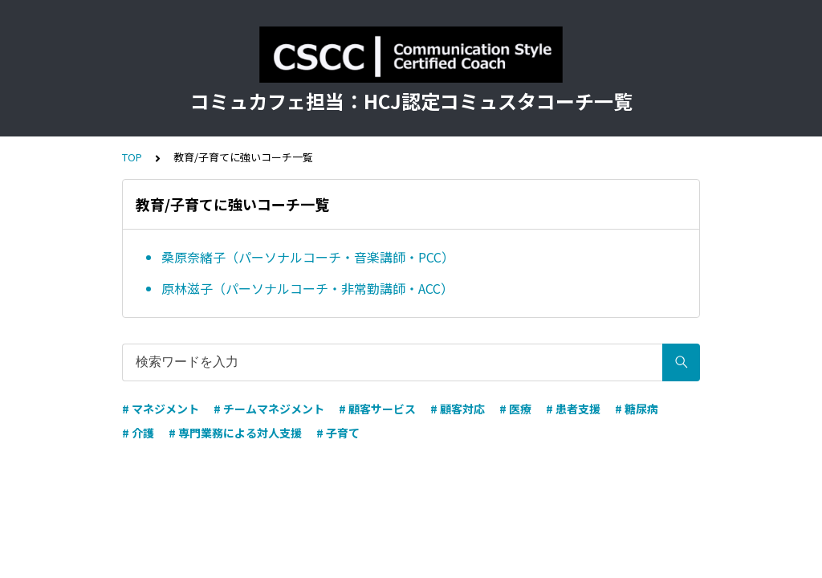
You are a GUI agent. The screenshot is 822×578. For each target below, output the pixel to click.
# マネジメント (160, 409)
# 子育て (338, 433)
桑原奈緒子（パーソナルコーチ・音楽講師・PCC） (307, 257)
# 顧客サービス (377, 409)
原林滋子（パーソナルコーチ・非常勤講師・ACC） (307, 288)
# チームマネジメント (269, 409)
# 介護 (138, 433)
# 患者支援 (573, 409)
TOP (132, 157)
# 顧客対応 (457, 409)
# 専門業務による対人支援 (235, 433)
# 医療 (515, 409)
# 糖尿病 (636, 409)
